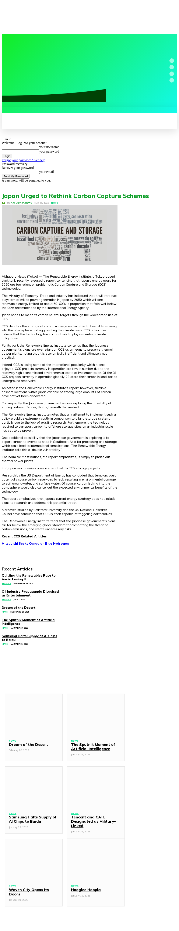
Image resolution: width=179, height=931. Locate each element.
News (54, 203)
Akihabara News (21, 203)
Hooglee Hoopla (84, 882)
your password (49, 151)
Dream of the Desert (27, 737)
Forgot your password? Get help (23, 160)
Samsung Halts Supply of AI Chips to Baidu (32, 812)
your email (46, 172)
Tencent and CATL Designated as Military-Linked (91, 814)
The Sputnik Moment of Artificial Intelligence (91, 739)
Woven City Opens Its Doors (33, 882)
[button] (7, 111)
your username (49, 147)
